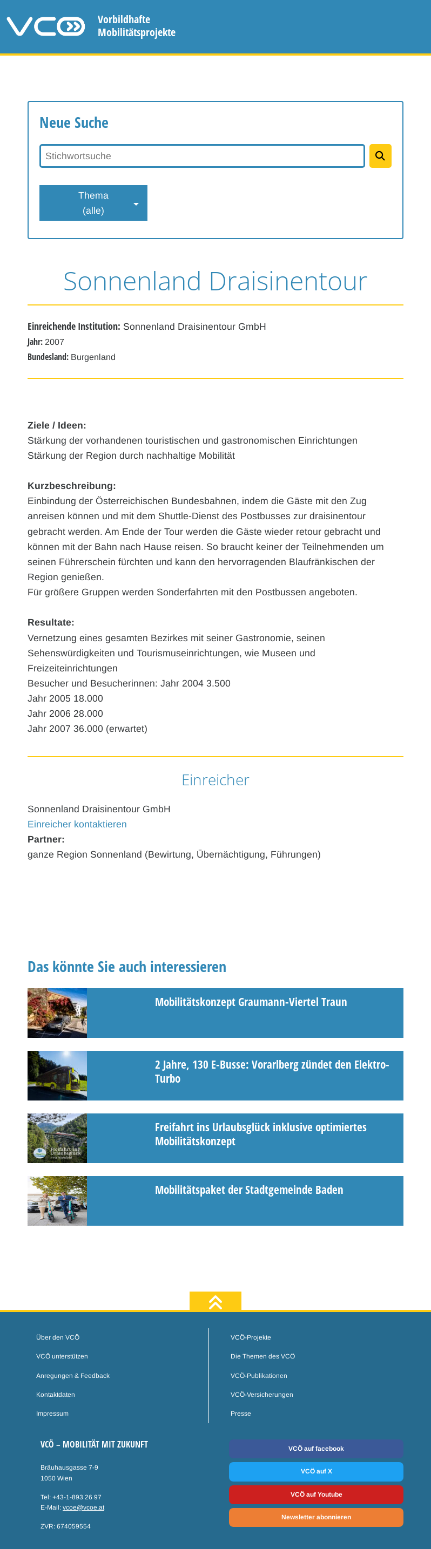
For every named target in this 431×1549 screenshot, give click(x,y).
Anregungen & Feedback (73, 1376)
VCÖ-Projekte (251, 1337)
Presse (241, 1413)
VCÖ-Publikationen (259, 1376)
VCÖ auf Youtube (316, 1494)
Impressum (52, 1413)
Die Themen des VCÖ (263, 1356)
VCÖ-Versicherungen (262, 1394)
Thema (93, 204)
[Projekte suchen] (380, 156)
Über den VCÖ (57, 1337)
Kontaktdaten (55, 1394)
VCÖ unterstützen (62, 1356)
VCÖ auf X (316, 1471)
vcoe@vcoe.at (83, 1507)
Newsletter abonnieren (316, 1517)
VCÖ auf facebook (316, 1448)
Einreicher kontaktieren (77, 824)
